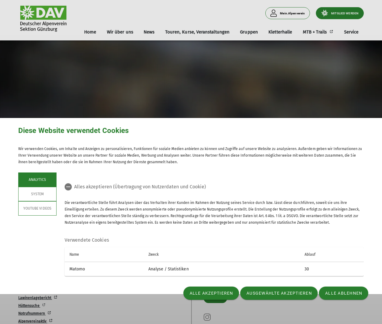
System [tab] (37, 194)
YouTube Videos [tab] (37, 208)
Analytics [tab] (37, 180)
